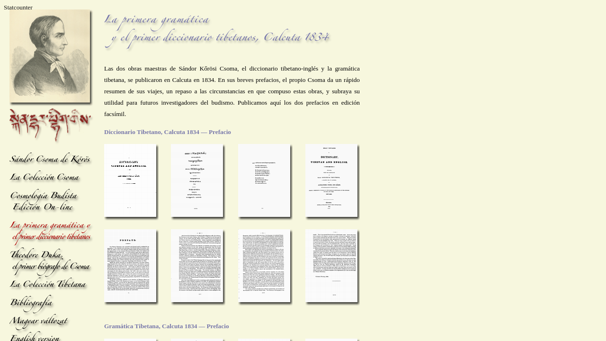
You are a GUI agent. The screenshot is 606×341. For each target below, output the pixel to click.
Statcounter (18, 7)
